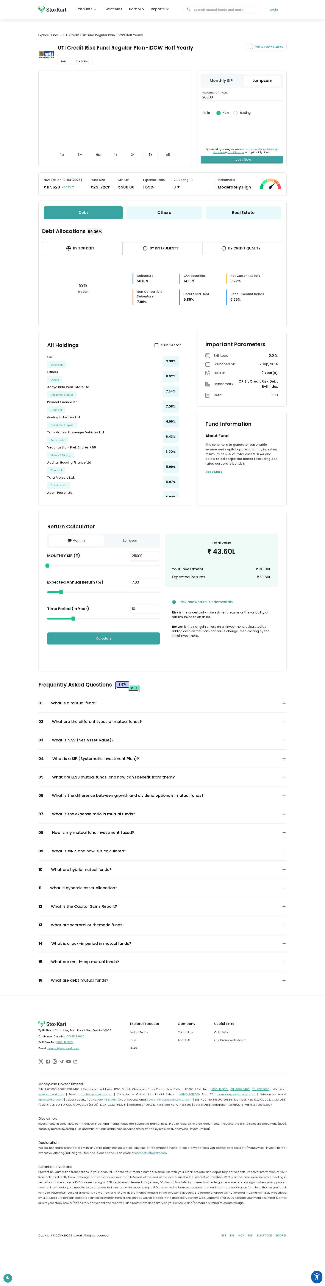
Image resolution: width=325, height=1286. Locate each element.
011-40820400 (240, 1089)
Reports (161, 9)
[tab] (62, 155)
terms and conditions (254, 149)
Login (274, 9)
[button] (162, 703)
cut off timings (236, 152)
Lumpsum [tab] (130, 540)
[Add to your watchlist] (251, 47)
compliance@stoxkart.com (236, 1094)
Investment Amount (215, 92)
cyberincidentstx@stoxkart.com (170, 1100)
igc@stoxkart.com (51, 1100)
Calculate (103, 638)
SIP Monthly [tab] (76, 540)
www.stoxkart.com (51, 1094)
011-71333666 (75, 1036)
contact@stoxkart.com (63, 1048)
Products (87, 9)
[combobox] (223, 9)
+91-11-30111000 (189, 1094)
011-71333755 (107, 1100)
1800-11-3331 (64, 1042)
